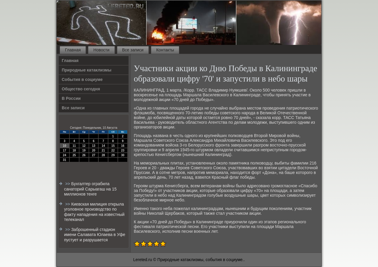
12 (84, 145)
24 (64, 155)
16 (122, 145)
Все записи (133, 50)
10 (64, 145)
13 (93, 145)
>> (68, 183)
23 (122, 150)
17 (64, 150)
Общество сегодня (81, 89)
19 (84, 150)
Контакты (165, 50)
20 (93, 150)
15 (113, 145)
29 (113, 155)
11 (74, 145)
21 (103, 150)
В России (71, 98)
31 (64, 160)
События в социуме (82, 79)
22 (113, 150)
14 (103, 145)
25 (74, 155)
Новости (101, 50)
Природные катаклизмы (86, 70)
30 (122, 155)
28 (103, 155)
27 (93, 155)
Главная (73, 50)
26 (84, 155)
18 (74, 150)
